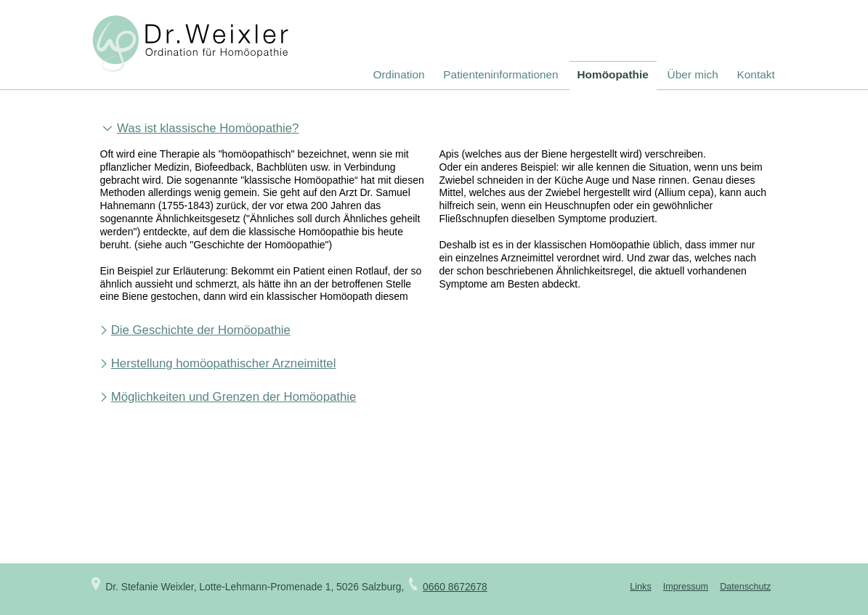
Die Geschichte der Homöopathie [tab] (201, 330)
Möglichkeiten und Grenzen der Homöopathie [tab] (234, 397)
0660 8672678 (455, 586)
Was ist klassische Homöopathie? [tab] (208, 128)
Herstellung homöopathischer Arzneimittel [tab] (223, 363)
